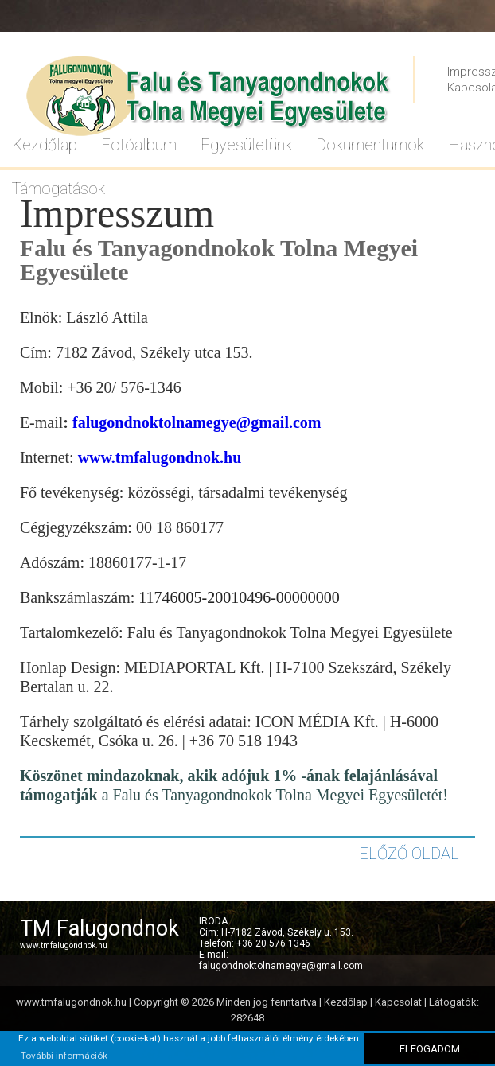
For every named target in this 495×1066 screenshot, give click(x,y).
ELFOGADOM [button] (430, 1049)
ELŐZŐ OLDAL (409, 853)
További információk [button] (64, 1055)
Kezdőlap (346, 1002)
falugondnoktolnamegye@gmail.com (197, 422)
